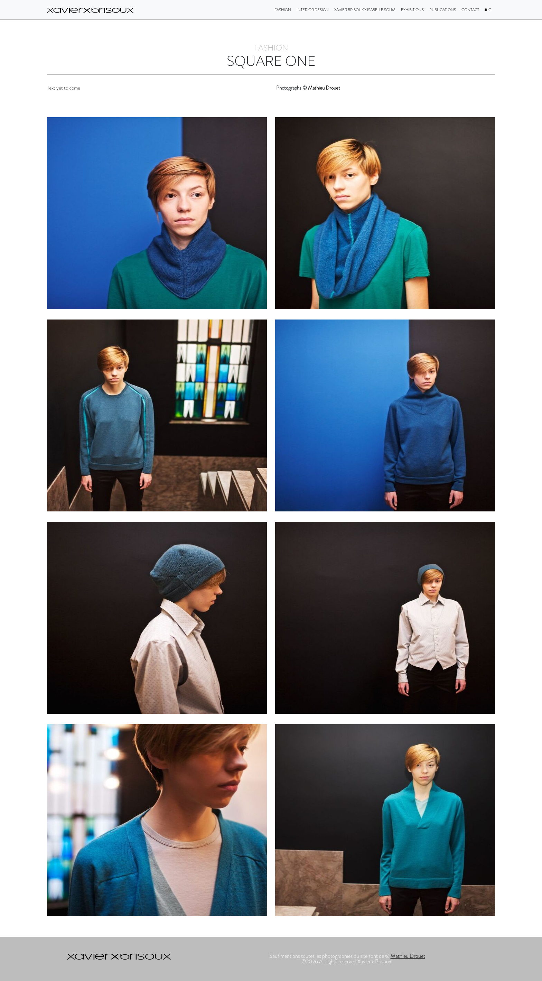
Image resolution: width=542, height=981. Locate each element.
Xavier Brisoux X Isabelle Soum (364, 9)
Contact (470, 9)
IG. (488, 9)
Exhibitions (412, 9)
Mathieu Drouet (324, 88)
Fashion (282, 9)
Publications (442, 9)
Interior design (313, 9)
